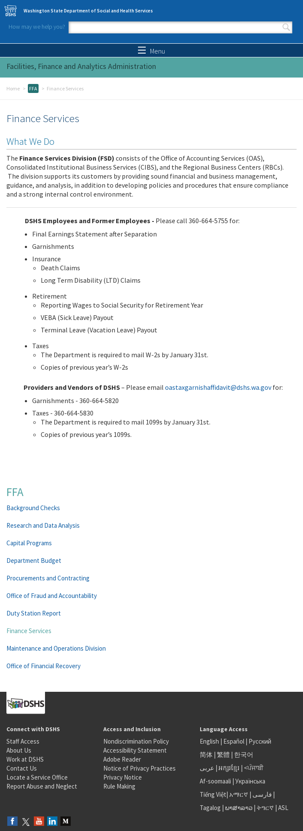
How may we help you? (37, 26)
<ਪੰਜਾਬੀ (254, 768)
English (210, 741)
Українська (250, 781)
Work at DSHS (25, 759)
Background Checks (33, 508)
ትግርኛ (265, 808)
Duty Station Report (33, 613)
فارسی (261, 794)
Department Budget (33, 560)
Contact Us (21, 768)
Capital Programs (29, 543)
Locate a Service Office (37, 777)
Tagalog (210, 808)
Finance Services (28, 631)
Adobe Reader (122, 759)
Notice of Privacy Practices (139, 768)
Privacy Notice (122, 777)
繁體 (224, 754)
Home (13, 88)
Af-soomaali (215, 781)
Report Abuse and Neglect (41, 786)
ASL (283, 808)
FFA (33, 88)
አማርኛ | (240, 794)
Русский (260, 741)
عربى (207, 768)
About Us (18, 750)
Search (286, 27)
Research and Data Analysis (43, 525)
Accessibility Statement (135, 750)
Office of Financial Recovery (43, 666)
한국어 (243, 754)
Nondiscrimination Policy (136, 741)
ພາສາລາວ (238, 808)
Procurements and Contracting (48, 578)
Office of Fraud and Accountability (51, 596)
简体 (206, 754)
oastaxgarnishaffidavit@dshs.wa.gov (218, 387)
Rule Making (119, 786)
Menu (151, 51)
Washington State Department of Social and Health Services (88, 11)
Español (233, 741)
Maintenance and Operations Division (56, 648)
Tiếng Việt (213, 794)
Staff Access (22, 741)
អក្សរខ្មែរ (229, 768)
